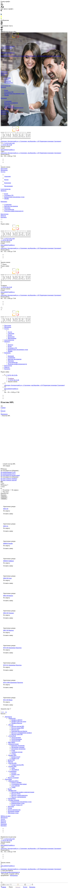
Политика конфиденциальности (13, 107)
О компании (8, 101)
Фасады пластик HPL (17, 726)
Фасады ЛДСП (15, 793)
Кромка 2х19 (15, 758)
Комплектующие (13, 744)
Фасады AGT (15, 729)
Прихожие (11, 806)
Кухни (6, 90)
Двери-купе (12, 718)
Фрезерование (8, 82)
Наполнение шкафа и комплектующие (22, 792)
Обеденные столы (13, 813)
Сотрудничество (6, 85)
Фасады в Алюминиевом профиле (21, 732)
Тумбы (13, 787)
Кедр (12, 776)
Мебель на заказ (5, 816)
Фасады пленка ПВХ (17, 728)
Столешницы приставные (19, 784)
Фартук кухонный (13, 777)
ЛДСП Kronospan (16, 739)
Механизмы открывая (17, 747)
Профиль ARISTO (16, 720)
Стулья (10, 808)
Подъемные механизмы (18, 749)
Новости (3, 112)
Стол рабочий (15, 785)
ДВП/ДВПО (11, 742)
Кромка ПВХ (12, 755)
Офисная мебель (13, 781)
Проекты (3, 87)
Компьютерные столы (17, 803)
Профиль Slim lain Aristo (18, 721)
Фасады (10, 724)
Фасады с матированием (18, 797)
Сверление (7, 78)
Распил (6, 79)
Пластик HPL (12, 763)
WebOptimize (14, 875)
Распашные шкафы (13, 811)
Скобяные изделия (16, 752)
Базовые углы (15, 774)
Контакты (4, 114)
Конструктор (4, 110)
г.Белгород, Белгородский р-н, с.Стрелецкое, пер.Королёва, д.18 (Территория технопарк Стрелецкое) (31, 56)
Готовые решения (13, 800)
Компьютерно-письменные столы (14, 93)
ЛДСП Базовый (16, 737)
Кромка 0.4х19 (15, 757)
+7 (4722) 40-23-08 (9, 46)
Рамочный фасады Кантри (19, 731)
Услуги (3, 75)
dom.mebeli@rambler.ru (8, 52)
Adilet (13, 768)
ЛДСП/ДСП (12, 736)
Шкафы (6, 95)
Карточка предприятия (11, 103)
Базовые (13, 773)
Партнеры (7, 104)
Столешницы (12, 771)
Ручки (13, 750)
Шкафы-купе (12, 790)
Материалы (4, 73)
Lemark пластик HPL (17, 765)
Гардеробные (12, 798)
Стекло (13, 753)
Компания (4, 98)
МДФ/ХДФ (11, 760)
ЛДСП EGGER (15, 741)
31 (6, 712)
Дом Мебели (15, 769)
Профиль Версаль (16, 723)
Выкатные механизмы (18, 745)
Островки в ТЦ (8, 92)
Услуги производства (14, 809)
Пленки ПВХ (12, 766)
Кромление (7, 81)
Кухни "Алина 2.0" (17, 805)
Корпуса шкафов (16, 782)
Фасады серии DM (16, 734)
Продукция (4, 71)
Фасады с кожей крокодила (19, 795)
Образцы (10, 761)
